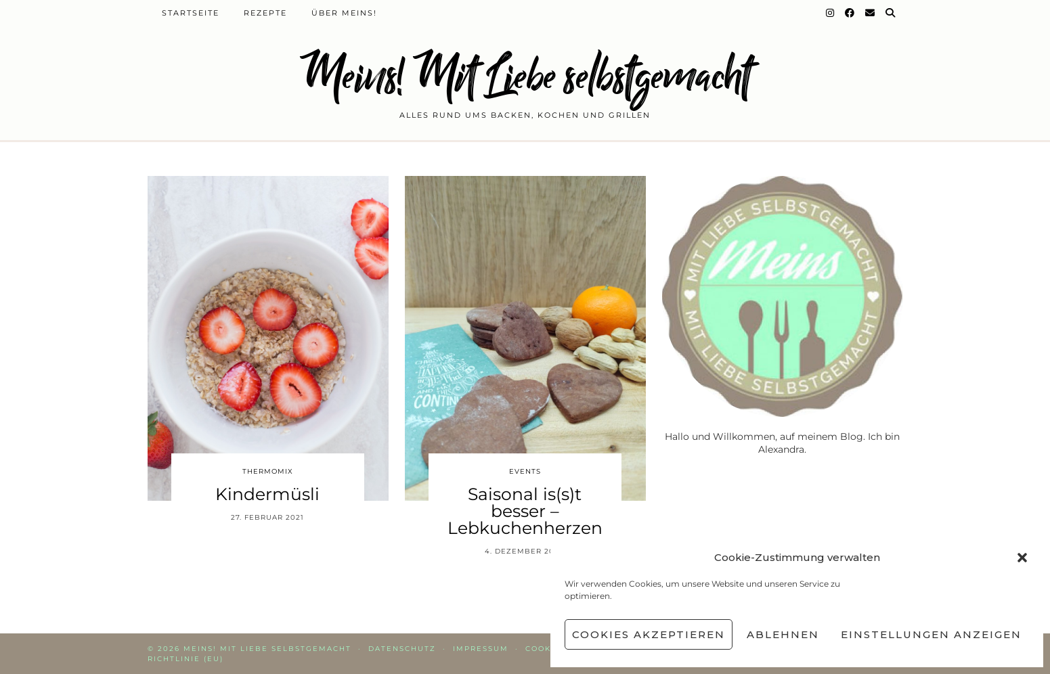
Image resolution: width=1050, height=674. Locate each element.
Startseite (190, 13)
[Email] (870, 13)
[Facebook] (850, 13)
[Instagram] (830, 13)
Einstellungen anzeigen (931, 634)
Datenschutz (402, 648)
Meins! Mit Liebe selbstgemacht (525, 76)
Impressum (480, 648)
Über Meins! (344, 13)
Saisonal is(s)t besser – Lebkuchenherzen (525, 511)
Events (525, 471)
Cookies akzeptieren (648, 634)
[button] (1022, 557)
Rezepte (265, 13)
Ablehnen (783, 634)
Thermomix (267, 471)
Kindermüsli (267, 494)
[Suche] (890, 13)
